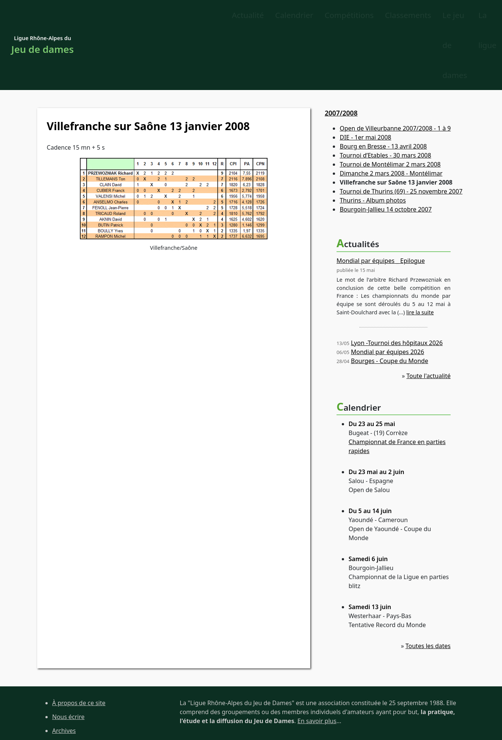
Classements (282, 15)
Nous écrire (68, 657)
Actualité (122, 15)
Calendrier (168, 15)
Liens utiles (68, 699)
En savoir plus (317, 661)
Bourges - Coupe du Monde (389, 301)
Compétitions (223, 15)
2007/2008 (341, 53)
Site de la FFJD (72, 712)
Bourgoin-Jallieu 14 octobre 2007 (385, 150)
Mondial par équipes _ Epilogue (381, 201)
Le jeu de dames (400, 15)
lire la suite (420, 253)
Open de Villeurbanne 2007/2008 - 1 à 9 (395, 69)
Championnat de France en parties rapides (397, 387)
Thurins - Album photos (373, 141)
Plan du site (68, 685)
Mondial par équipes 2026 (387, 292)
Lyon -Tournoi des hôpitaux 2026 (397, 283)
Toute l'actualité (428, 316)
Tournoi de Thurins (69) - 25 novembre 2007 (401, 132)
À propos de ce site (78, 643)
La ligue (455, 15)
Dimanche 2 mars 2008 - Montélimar (391, 114)
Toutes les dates (428, 586)
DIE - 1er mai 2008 (365, 78)
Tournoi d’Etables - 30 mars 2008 (385, 96)
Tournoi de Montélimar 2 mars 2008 (390, 105)
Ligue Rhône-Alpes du (42, 16)
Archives (64, 671)
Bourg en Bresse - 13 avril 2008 (383, 87)
